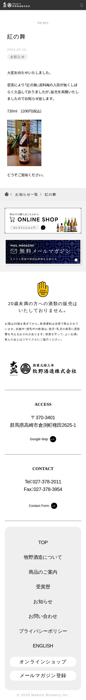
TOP (43, 542)
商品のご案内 (43, 572)
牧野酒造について (43, 557)
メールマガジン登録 (43, 675)
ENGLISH (43, 646)
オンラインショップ (43, 661)
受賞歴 (43, 586)
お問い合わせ (43, 616)
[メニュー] (81, 5)
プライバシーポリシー (43, 631)
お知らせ (17, 56)
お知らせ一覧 (26, 194)
